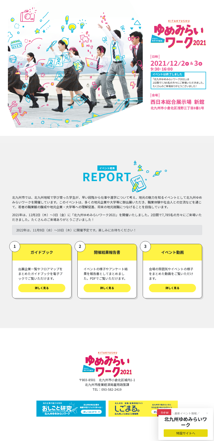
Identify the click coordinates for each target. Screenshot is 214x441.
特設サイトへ (171, 428)
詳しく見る (42, 288)
